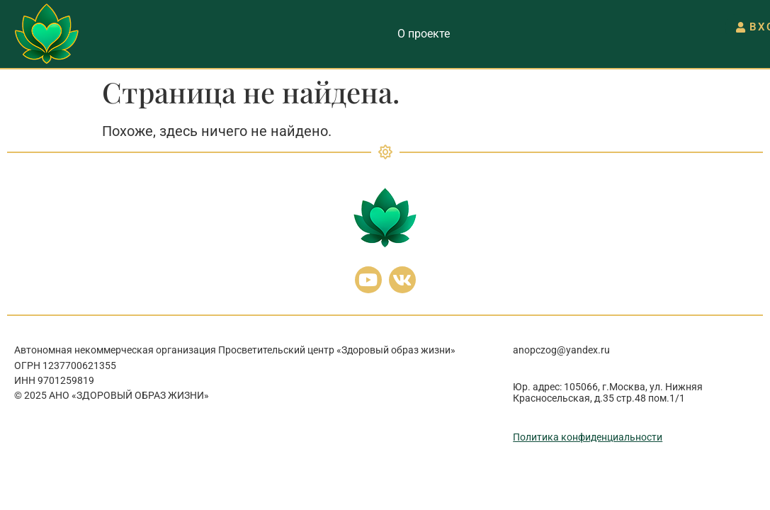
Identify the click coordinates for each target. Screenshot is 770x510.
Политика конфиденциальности (587, 437)
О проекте (423, 33)
